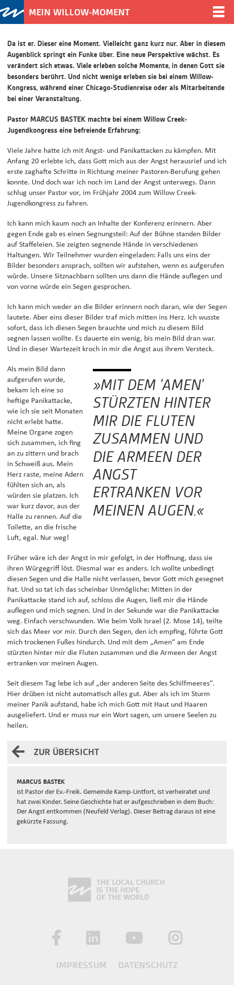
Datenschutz (148, 965)
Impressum (81, 965)
